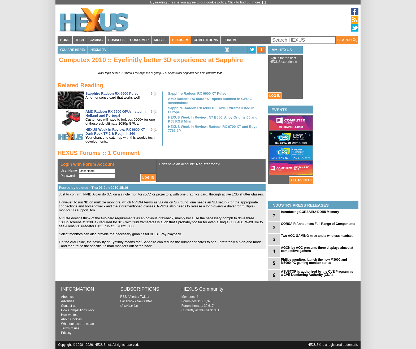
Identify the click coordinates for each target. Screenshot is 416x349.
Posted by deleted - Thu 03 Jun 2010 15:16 (93, 188)
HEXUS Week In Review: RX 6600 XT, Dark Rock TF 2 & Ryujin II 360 (115, 132)
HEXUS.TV (180, 40)
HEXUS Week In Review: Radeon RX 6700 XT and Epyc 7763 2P (212, 129)
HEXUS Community (202, 289)
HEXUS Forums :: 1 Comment (99, 153)
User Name (69, 170)
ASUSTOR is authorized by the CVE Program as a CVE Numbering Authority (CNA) (317, 273)
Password (68, 176)
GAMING (96, 40)
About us (67, 297)
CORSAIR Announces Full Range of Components (318, 223)
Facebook (127, 301)
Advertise (67, 301)
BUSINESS (116, 40)
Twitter (144, 297)
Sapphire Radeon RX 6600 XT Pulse (197, 93)
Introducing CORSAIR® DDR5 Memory (310, 211)
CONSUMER (139, 40)
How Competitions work (77, 310)
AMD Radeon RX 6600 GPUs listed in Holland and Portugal (115, 113)
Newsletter (144, 301)
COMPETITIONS (206, 40)
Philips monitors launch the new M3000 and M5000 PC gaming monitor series (314, 261)
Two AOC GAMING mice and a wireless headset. (317, 235)
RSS (123, 297)
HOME (65, 40)
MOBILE (160, 40)
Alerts (133, 297)
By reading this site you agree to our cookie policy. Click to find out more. (206, 2)
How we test (69, 315)
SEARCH (347, 40)
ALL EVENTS (301, 180)
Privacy (66, 333)
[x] (264, 2)
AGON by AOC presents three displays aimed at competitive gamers (317, 249)
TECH (79, 40)
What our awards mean (77, 324)
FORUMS (230, 40)
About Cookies (71, 319)
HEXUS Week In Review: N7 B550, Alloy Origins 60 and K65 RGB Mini (212, 119)
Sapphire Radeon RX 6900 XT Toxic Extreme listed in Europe (211, 110)
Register (203, 164)
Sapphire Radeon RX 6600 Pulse (111, 93)
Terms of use (70, 328)
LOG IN (274, 96)
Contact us (68, 306)
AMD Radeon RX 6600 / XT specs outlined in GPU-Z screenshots (210, 101)
